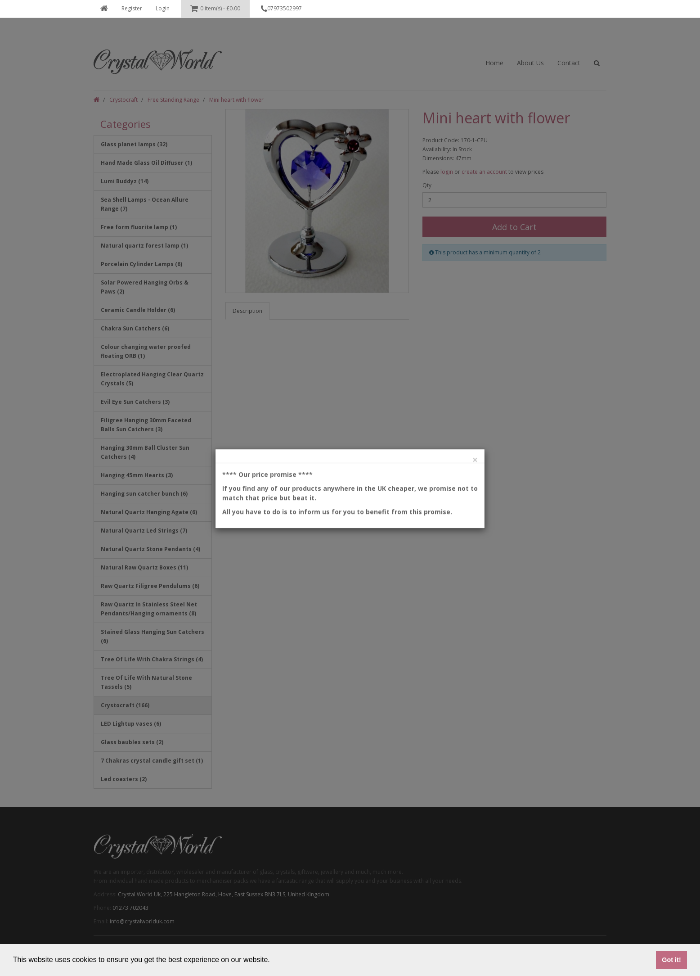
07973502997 (281, 9)
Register (131, 8)
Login (163, 8)
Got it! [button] (671, 959)
